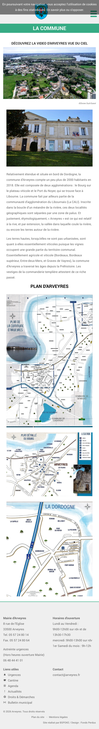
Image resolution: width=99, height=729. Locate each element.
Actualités (12, 692)
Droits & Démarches (19, 697)
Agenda (10, 686)
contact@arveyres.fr (66, 675)
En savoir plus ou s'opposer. (65, 10)
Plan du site (37, 717)
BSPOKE (64, 722)
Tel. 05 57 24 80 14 (16, 635)
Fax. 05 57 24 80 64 (16, 640)
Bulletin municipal (17, 703)
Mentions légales (58, 717)
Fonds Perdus (88, 722)
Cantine (10, 680)
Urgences (12, 675)
